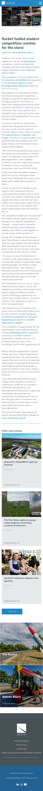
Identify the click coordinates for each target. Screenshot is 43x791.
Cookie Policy (21, 749)
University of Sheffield (16, 80)
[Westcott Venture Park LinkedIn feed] (18, 784)
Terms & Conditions (21, 741)
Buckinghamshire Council (23, 332)
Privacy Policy (21, 745)
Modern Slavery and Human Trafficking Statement (21, 753)
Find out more (10, 484)
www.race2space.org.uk (13, 418)
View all (12, 611)
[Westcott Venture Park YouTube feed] (25, 784)
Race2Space (30, 61)
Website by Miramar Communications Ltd (21, 778)
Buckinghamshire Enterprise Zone (18, 85)
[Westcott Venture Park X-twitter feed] (22, 784)
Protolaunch (18, 316)
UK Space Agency (16, 83)
